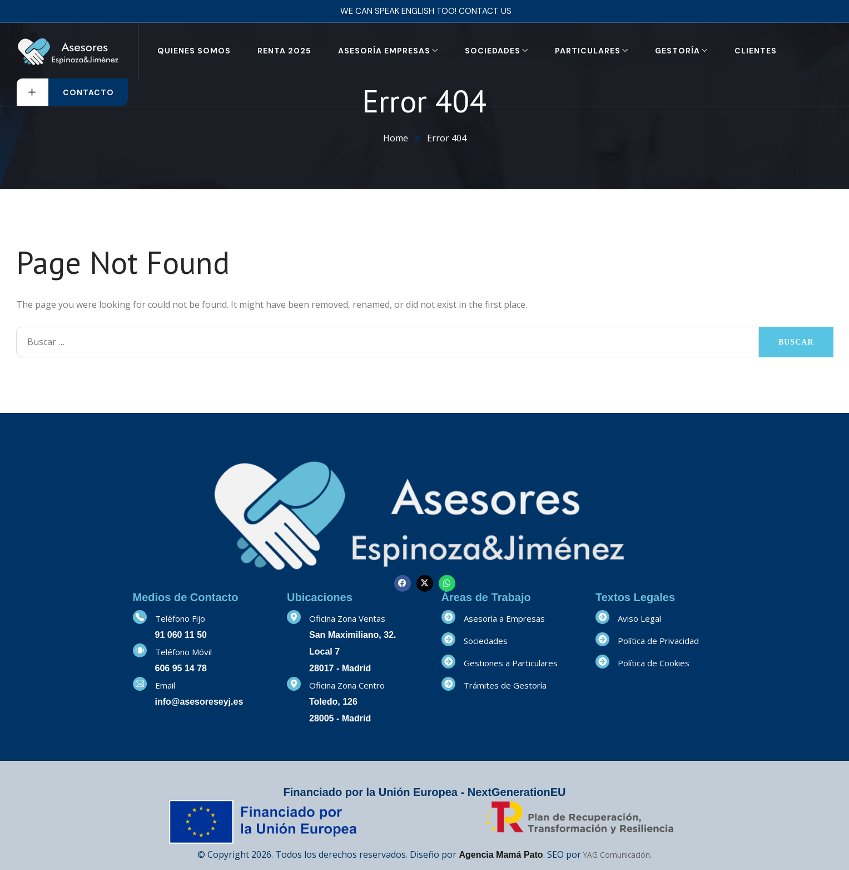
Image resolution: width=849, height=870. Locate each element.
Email (165, 685)
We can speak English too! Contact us (426, 11)
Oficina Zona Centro (347, 685)
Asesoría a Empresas (504, 618)
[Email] (140, 684)
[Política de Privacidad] (602, 639)
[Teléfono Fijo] (140, 617)
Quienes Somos (194, 51)
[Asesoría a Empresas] (448, 617)
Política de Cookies (653, 663)
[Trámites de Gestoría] (448, 684)
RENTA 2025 (284, 51)
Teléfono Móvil (183, 651)
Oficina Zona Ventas (347, 618)
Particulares (587, 51)
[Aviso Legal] (602, 617)
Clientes (755, 51)
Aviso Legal (639, 618)
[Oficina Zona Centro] (294, 684)
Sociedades (492, 51)
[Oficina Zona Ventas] (294, 617)
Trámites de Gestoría (505, 685)
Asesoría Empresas (384, 51)
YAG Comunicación (616, 854)
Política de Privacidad (658, 640)
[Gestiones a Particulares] (448, 662)
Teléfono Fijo (180, 618)
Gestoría (677, 51)
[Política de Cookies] (602, 662)
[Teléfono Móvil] (140, 650)
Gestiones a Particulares (511, 663)
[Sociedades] (448, 639)
